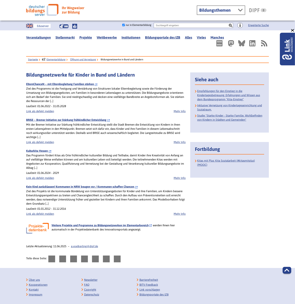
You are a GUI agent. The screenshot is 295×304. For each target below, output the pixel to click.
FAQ (86, 284)
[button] (287, 270)
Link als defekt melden (40, 111)
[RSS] (264, 43)
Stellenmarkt (65, 37)
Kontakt (34, 289)
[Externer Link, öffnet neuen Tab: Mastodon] (231, 43)
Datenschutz (91, 294)
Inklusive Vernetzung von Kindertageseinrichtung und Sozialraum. (229, 107)
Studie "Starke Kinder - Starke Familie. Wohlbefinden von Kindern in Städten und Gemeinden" (229, 117)
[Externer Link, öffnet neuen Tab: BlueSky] (242, 43)
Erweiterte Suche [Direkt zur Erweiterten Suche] (258, 25)
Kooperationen (38, 284)
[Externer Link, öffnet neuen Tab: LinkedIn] (252, 43)
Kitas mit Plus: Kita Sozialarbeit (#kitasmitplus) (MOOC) (226, 162)
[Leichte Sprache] (74, 26)
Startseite (33, 59)
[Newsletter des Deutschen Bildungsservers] (219, 43)
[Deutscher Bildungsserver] (55, 10)
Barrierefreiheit (148, 279)
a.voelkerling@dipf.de (84, 246)
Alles (188, 37)
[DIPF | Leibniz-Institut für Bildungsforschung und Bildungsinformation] (258, 10)
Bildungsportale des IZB (162, 37)
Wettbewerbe (107, 37)
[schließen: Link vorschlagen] (292, 30)
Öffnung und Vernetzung (83, 59)
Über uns (34, 279)
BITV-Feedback (148, 284)
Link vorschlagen (149, 289)
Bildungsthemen (215, 10)
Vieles (201, 37)
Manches (217, 37)
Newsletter (90, 279)
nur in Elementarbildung (138, 25)
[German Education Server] (38, 26)
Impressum (35, 294)
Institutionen (131, 37)
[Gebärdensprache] (63, 26)
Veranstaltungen (38, 37)
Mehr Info (180, 111)
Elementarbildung (55, 59)
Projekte (85, 37)
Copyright (90, 289)
